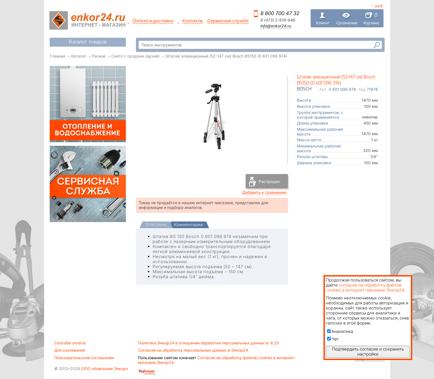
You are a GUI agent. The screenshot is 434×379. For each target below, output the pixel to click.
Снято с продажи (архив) (135, 56)
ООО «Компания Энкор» (104, 368)
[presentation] (156, 224)
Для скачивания (69, 350)
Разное (98, 56)
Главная (57, 56)
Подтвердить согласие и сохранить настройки (368, 351)
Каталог (78, 56)
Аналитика (340, 331)
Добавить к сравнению (264, 192)
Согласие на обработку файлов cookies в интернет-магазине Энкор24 (217, 360)
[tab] (156, 225)
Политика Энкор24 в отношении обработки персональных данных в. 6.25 (208, 343)
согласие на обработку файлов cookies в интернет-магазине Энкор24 (365, 287)
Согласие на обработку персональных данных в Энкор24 (193, 350)
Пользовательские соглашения (84, 358)
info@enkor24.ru (275, 26)
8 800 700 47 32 (279, 13)
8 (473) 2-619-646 (277, 20)
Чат (333, 339)
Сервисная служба (228, 20)
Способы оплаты (70, 343)
